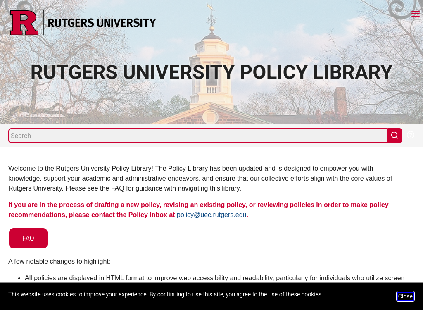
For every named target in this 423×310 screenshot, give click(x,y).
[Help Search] (410, 134)
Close (405, 296)
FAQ (28, 238)
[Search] (197, 135)
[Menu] (415, 14)
